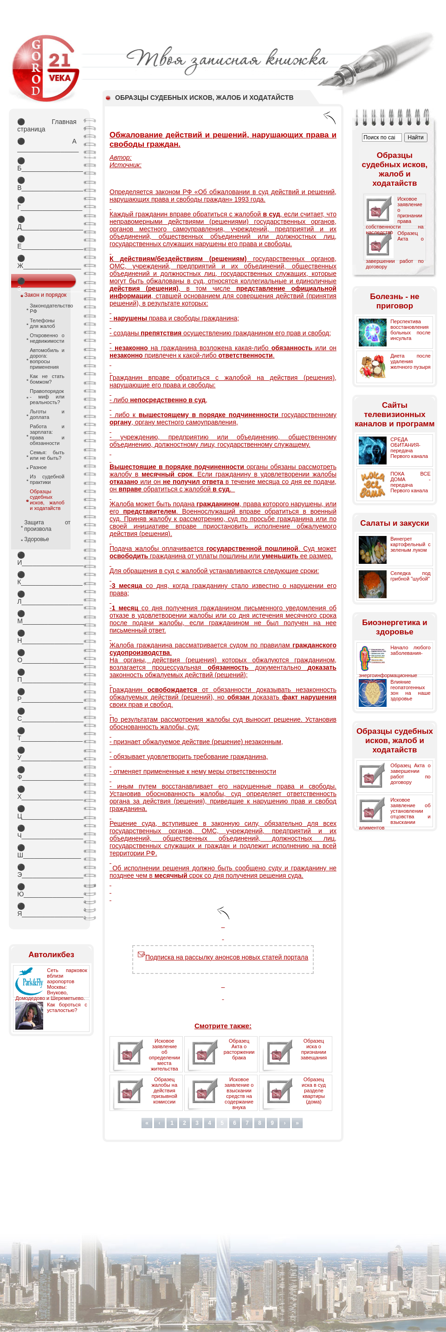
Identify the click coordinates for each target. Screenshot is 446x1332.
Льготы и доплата (47, 414)
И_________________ (47, 558)
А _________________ (47, 144)
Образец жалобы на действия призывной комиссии (164, 1090)
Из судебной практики (47, 479)
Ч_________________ (47, 831)
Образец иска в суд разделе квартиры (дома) (314, 1090)
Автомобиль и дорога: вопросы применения (47, 358)
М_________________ (47, 617)
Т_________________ (47, 734)
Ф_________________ (47, 773)
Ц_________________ (47, 812)
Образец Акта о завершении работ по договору (410, 774)
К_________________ (47, 578)
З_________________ (47, 282)
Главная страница (47, 125)
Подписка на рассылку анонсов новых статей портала (223, 957)
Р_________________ (47, 695)
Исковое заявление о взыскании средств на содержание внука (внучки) (239, 1096)
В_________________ (47, 183)
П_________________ (47, 675)
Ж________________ (47, 262)
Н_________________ (47, 636)
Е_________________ (47, 242)
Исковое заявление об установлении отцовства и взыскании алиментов (395, 813)
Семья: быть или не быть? (47, 455)
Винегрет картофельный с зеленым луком (410, 544)
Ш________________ (47, 851)
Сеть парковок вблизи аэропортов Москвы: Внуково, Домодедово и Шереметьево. (51, 984)
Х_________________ (47, 792)
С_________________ (47, 714)
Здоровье (36, 539)
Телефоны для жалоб (42, 323)
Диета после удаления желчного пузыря (410, 361)
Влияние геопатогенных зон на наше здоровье (410, 690)
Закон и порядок (45, 295)
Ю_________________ (47, 890)
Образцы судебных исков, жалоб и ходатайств (47, 500)
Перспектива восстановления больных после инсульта (410, 330)
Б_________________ (47, 164)
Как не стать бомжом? (47, 379)
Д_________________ (47, 222)
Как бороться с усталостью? (67, 1007)
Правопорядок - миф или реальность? (47, 396)
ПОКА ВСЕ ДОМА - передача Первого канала (410, 482)
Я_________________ (47, 909)
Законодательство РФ (47, 308)
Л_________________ (47, 597)
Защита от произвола (47, 525)
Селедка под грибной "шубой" (410, 575)
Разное (38, 467)
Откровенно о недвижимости (47, 338)
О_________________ (47, 656)
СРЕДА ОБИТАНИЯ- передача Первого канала (409, 448)
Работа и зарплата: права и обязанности (47, 435)
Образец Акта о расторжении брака (239, 1049)
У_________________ (47, 753)
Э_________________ (47, 870)
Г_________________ (47, 203)
